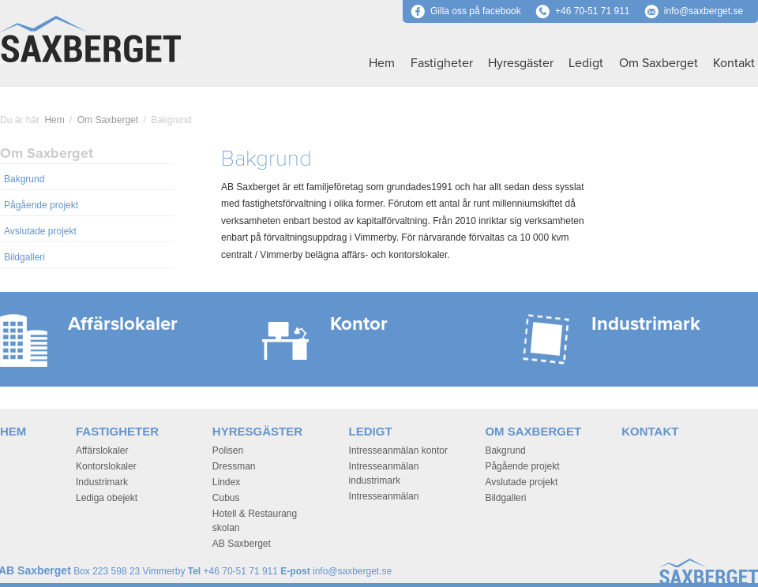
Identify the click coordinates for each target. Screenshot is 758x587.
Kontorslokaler (106, 466)
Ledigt (585, 63)
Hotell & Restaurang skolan (254, 520)
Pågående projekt (41, 205)
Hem (382, 63)
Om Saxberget (658, 63)
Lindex (226, 482)
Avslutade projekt (40, 231)
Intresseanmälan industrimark (384, 473)
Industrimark (102, 482)
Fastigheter (442, 63)
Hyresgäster (520, 63)
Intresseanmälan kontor (398, 450)
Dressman (234, 466)
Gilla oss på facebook (466, 11)
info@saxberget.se (703, 11)
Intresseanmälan (384, 496)
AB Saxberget (241, 543)
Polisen (227, 450)
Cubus (226, 497)
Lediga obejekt (106, 497)
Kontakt (734, 63)
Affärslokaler (102, 450)
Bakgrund (24, 179)
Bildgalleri (24, 257)
